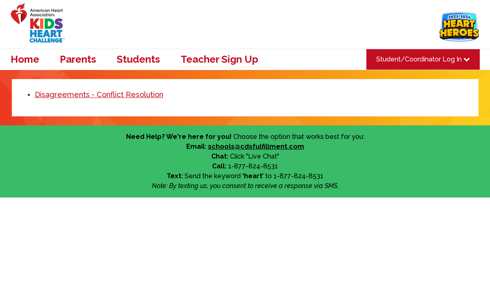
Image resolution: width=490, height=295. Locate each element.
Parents (78, 59)
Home (25, 59)
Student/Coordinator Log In (423, 59)
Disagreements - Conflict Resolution (99, 94)
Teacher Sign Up (219, 59)
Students (138, 59)
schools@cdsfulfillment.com (256, 146)
